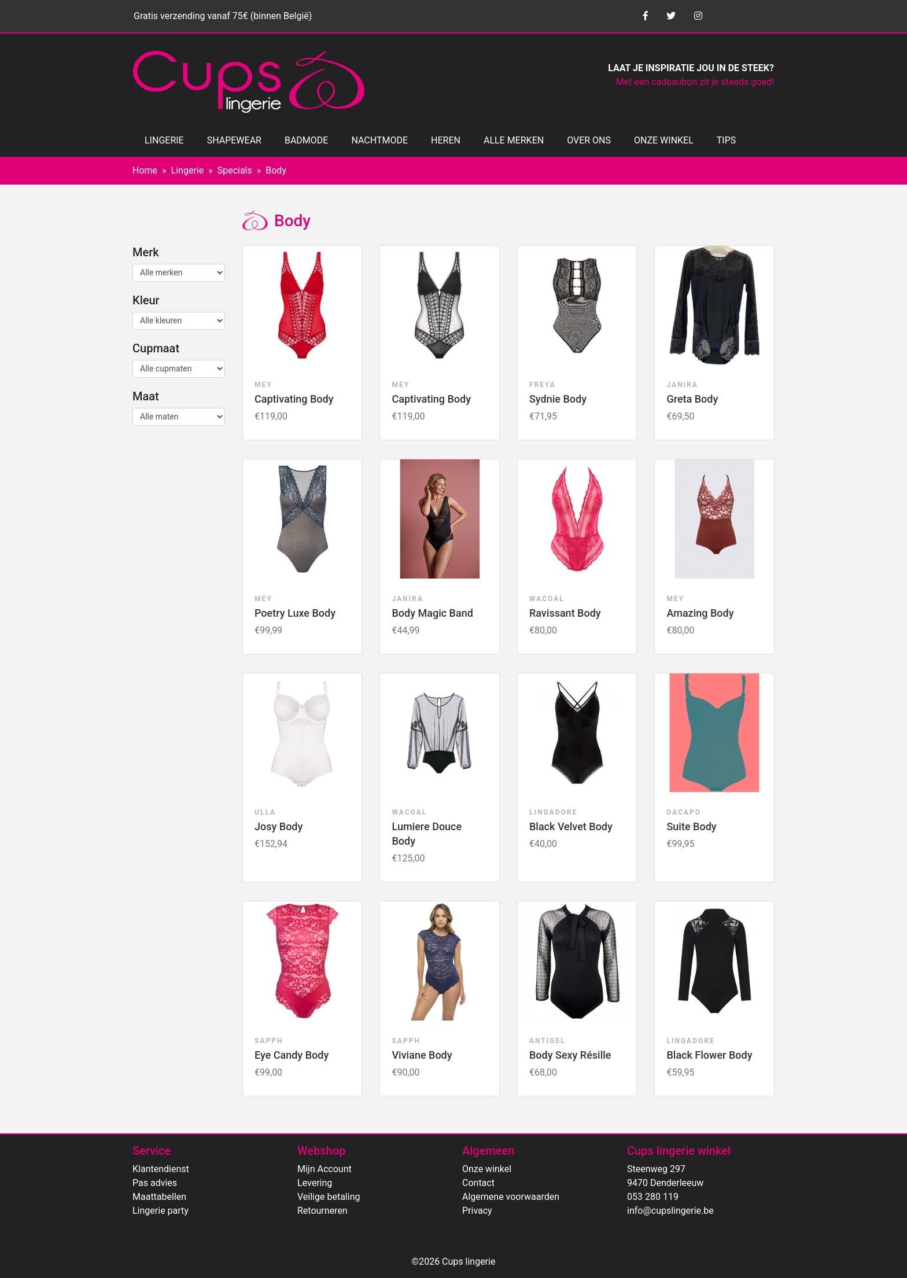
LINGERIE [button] (164, 140)
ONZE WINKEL (664, 140)
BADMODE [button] (306, 140)
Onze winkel (486, 1168)
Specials (234, 170)
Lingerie (187, 170)
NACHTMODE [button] (379, 140)
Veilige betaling (328, 1196)
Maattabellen (159, 1196)
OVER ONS (589, 140)
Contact (478, 1182)
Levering (314, 1182)
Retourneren (322, 1210)
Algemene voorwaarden (510, 1196)
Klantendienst (160, 1168)
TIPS (726, 140)
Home (144, 170)
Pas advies (154, 1182)
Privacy (477, 1210)
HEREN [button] (445, 140)
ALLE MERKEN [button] (514, 140)
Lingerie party (160, 1210)
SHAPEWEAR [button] (234, 140)
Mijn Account (324, 1168)
